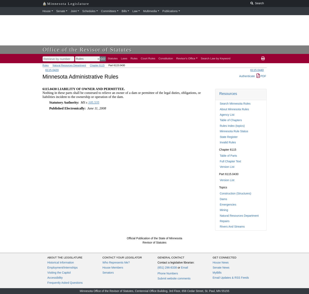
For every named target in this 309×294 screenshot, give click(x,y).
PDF (261, 76)
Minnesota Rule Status (234, 131)
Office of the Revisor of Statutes (87, 49)
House (47, 11)
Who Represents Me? (116, 262)
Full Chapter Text (230, 161)
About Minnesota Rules (234, 109)
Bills (124, 11)
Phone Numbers (168, 273)
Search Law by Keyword (215, 58)
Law (135, 11)
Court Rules (148, 58)
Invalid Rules (228, 142)
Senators (108, 272)
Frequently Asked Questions (65, 282)
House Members (113, 267)
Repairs (224, 221)
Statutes (113, 58)
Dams (223, 199)
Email (184, 267)
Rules (134, 58)
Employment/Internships (62, 267)
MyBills (217, 272)
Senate (60, 11)
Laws (124, 58)
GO (103, 58)
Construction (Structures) (235, 193)
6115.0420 (52, 70)
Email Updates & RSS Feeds (231, 277)
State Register (229, 137)
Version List (227, 166)
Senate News (221, 267)
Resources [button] (228, 93)
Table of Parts (228, 155)
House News (221, 262)
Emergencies (228, 204)
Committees (108, 11)
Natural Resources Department (69, 65)
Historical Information (60, 262)
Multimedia (150, 11)
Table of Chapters (231, 120)
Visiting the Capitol (59, 272)
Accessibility (55, 277)
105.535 (93, 102)
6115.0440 (257, 70)
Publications (170, 11)
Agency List (227, 114)
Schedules (88, 11)
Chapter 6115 (97, 65)
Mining (224, 210)
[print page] (263, 59)
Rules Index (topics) (232, 125)
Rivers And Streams (232, 226)
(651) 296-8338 (167, 267)
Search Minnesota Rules (235, 103)
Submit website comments (174, 278)
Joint (74, 11)
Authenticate (247, 76)
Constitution (165, 58)
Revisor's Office (185, 58)
